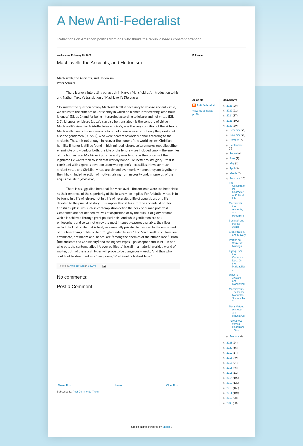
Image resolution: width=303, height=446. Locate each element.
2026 (229, 105)
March (233, 173)
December (236, 130)
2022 (229, 125)
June (233, 158)
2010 (229, 397)
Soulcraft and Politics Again (236, 223)
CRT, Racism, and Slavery (237, 233)
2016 (229, 367)
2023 (229, 120)
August (234, 153)
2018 (229, 357)
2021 (229, 342)
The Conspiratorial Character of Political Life (237, 190)
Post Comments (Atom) (86, 391)
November (236, 135)
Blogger (166, 426)
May (232, 163)
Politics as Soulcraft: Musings (236, 243)
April (232, 168)
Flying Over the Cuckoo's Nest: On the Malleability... (237, 260)
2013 (229, 382)
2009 (229, 403)
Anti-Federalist (206, 105)
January (234, 336)
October (234, 140)
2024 (229, 115)
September (236, 145)
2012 (229, 387)
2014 (229, 377)
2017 (229, 362)
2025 (229, 110)
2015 (229, 372)
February (235, 178)
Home (118, 385)
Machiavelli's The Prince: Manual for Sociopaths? (237, 295)
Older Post (172, 385)
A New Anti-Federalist (118, 21)
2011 (229, 392)
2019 (229, 352)
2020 (229, 347)
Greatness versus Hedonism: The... (236, 325)
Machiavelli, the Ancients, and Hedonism (236, 209)
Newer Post (64, 385)
